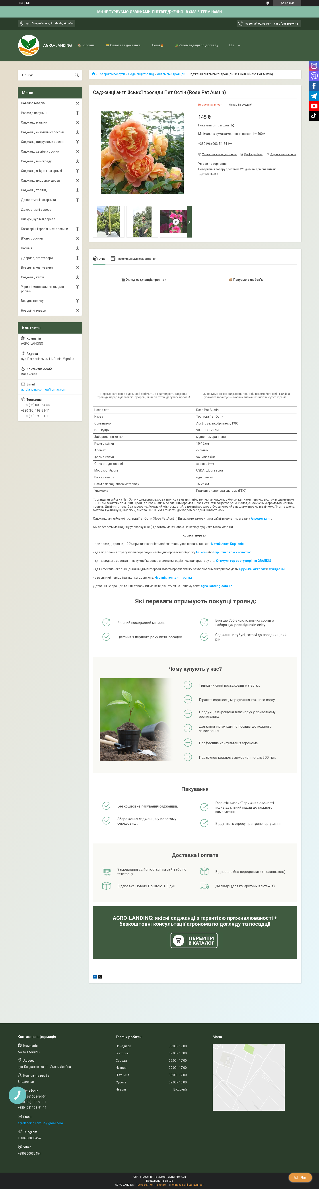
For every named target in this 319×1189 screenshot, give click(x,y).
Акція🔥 (158, 45)
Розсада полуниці (34, 113)
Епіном (201, 552)
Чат (300, 1177)
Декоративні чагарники (38, 200)
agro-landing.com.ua (216, 586)
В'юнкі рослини (32, 238)
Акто (257, 569)
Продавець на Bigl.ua (159, 1180)
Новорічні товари (33, 310)
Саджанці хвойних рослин (40, 151)
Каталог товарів (33, 103)
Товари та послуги (111, 74)
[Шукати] (76, 75)
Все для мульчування (37, 267)
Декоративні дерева (36, 209)
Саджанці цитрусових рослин (42, 141)
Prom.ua (181, 1176)
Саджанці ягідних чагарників (42, 171)
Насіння (26, 248)
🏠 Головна (86, 45)
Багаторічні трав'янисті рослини (44, 229)
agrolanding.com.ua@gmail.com (43, 389)
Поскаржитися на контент (152, 1184)
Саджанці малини (34, 122)
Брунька (245, 569)
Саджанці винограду (36, 161)
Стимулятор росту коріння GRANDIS (243, 560)
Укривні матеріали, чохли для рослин (42, 289)
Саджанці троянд (141, 74)
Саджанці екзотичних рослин (42, 132)
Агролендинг (261, 518)
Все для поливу (32, 301)
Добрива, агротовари (37, 258)
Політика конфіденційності (187, 1184)
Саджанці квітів (32, 277)
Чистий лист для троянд (173, 577)
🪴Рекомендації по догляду (196, 45)
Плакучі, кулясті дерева (38, 219)
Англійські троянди (171, 74)
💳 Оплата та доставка (123, 45)
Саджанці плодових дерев (40, 180)
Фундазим (277, 569)
